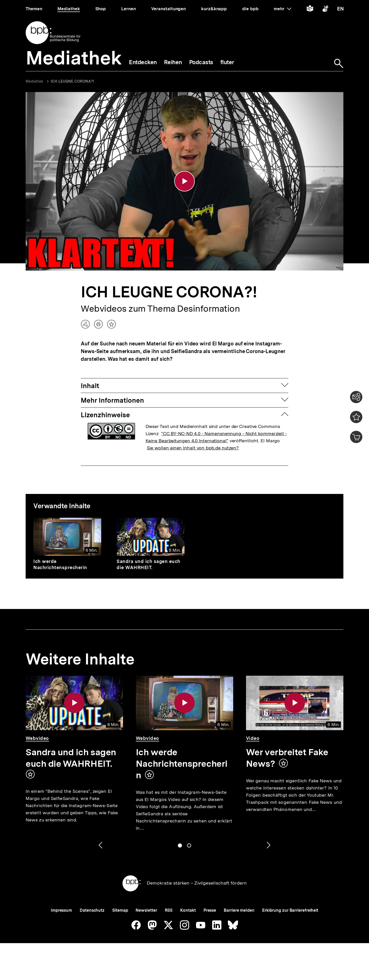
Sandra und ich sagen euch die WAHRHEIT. (148, 564)
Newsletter (146, 910)
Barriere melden (239, 910)
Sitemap (120, 910)
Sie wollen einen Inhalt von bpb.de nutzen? (193, 447)
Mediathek (34, 81)
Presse (209, 910)
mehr (282, 8)
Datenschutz (92, 910)
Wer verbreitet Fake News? (287, 758)
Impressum (61, 910)
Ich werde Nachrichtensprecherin (60, 564)
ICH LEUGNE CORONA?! (72, 81)
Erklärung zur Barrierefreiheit (290, 910)
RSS (169, 910)
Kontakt (188, 910)
